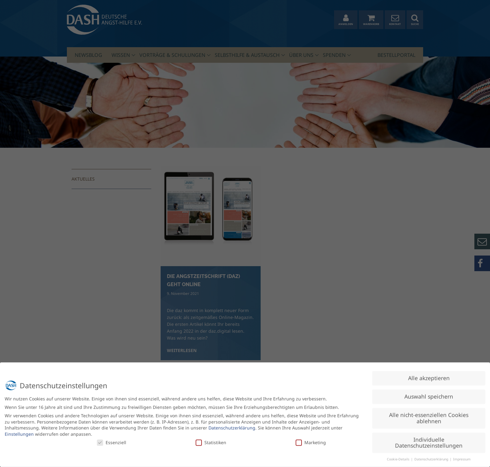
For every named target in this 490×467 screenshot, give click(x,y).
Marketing (311, 440)
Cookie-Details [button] (398, 457)
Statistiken (211, 440)
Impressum (462, 457)
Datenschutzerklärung (231, 425)
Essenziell (111, 440)
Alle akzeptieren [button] (429, 375)
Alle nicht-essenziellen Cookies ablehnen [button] (428, 415)
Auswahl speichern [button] (428, 394)
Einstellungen (19, 432)
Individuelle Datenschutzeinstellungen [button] (428, 440)
